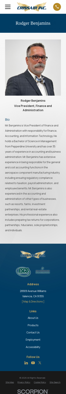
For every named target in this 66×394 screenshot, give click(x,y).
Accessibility (33, 347)
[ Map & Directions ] (33, 301)
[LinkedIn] (26, 363)
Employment (33, 339)
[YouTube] (33, 363)
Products (33, 325)
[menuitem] (10, 382)
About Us (33, 318)
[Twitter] (40, 363)
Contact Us (33, 332)
